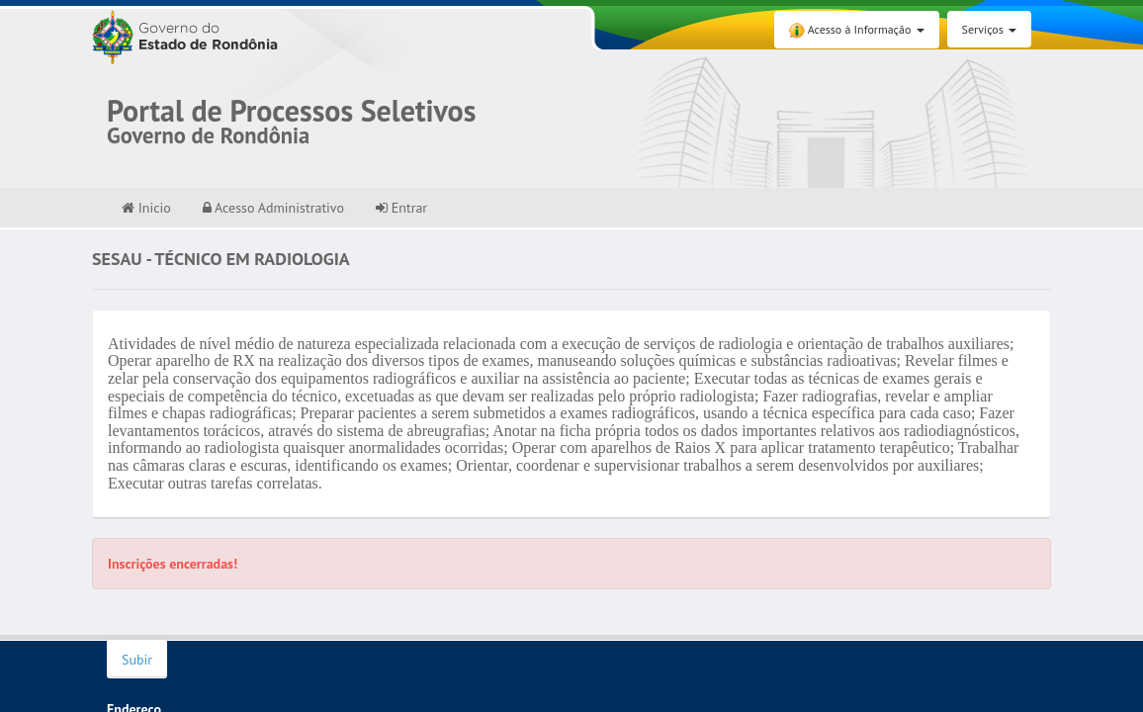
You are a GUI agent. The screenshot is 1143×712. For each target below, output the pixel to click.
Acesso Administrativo (273, 208)
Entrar (401, 208)
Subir (137, 659)
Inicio (146, 208)
